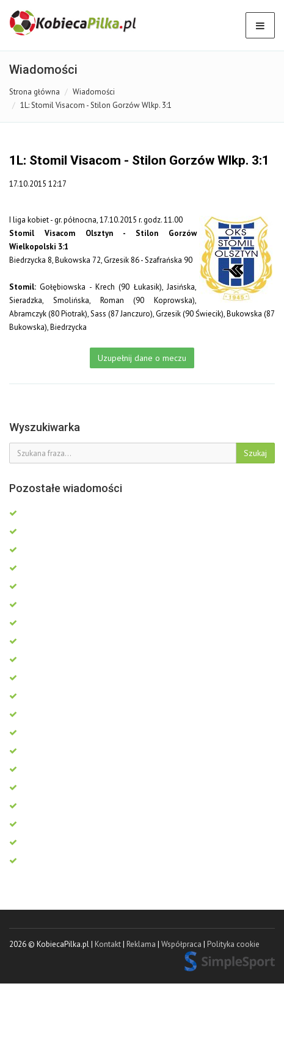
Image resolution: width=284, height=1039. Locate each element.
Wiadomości (94, 92)
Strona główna (34, 92)
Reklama (141, 944)
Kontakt (108, 944)
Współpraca (181, 944)
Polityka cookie (233, 944)
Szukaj (255, 453)
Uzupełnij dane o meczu (142, 357)
